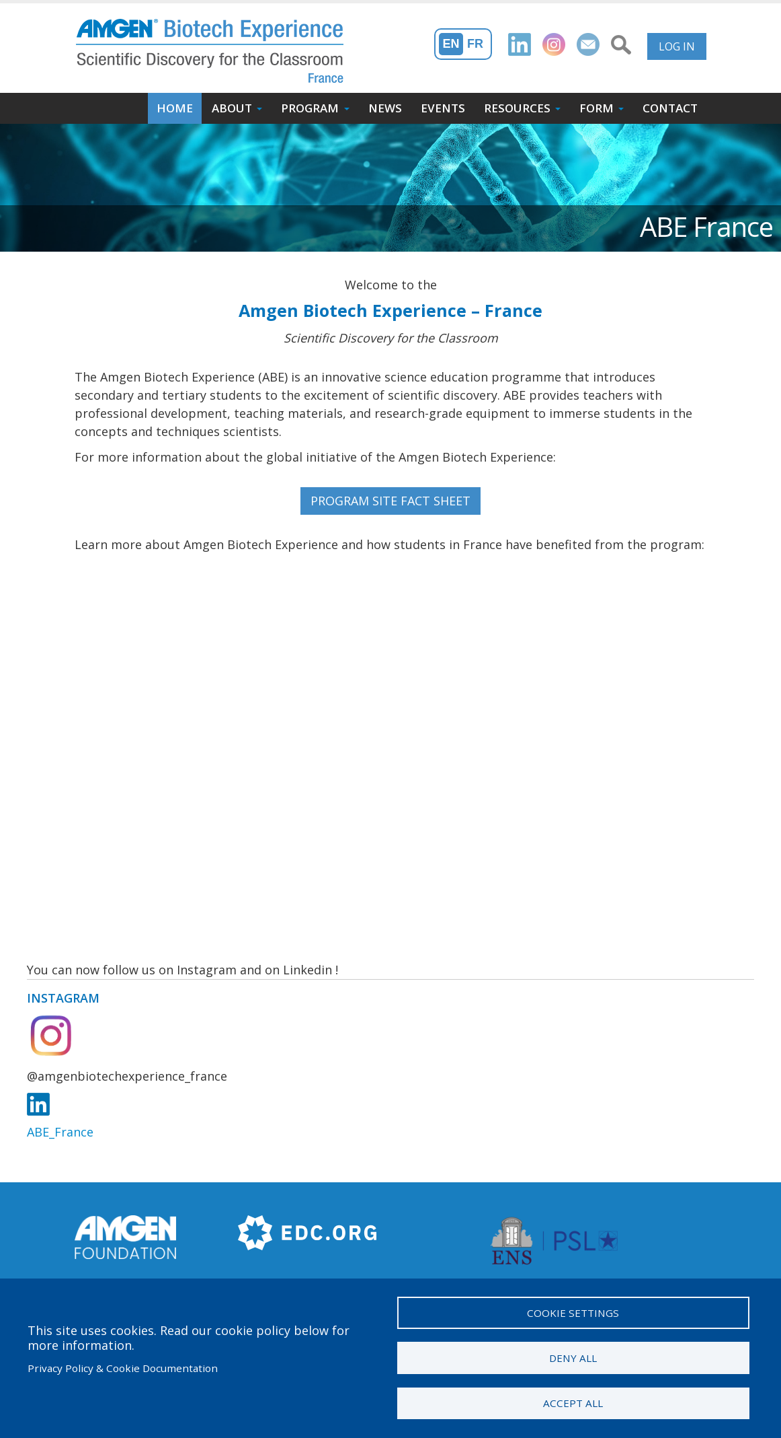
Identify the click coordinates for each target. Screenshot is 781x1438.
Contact (670, 108)
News (385, 108)
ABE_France (60, 1132)
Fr (475, 43)
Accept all (573, 1403)
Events (443, 108)
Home (175, 108)
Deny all (573, 1358)
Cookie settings (573, 1313)
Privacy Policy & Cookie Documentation (123, 1368)
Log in (677, 46)
